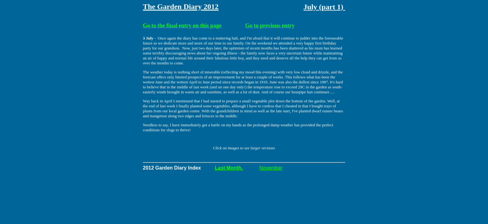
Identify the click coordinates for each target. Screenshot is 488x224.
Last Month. (229, 167)
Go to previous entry (269, 25)
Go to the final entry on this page (182, 25)
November (270, 167)
